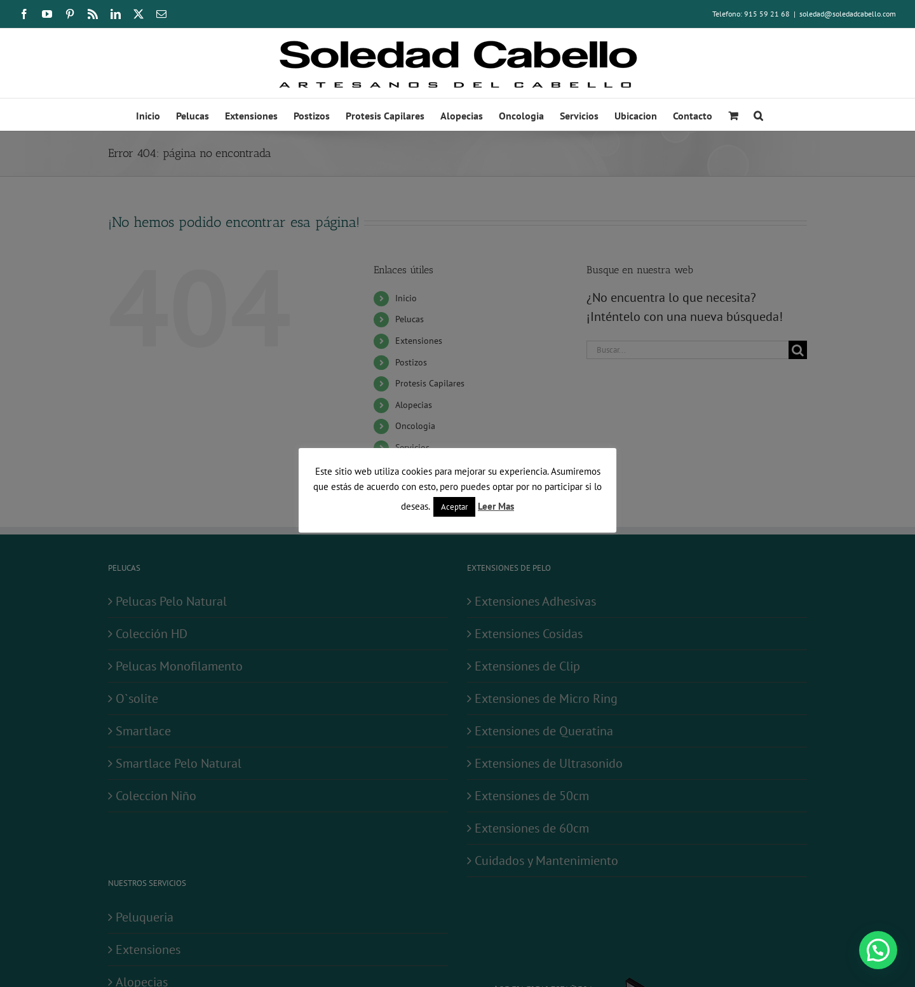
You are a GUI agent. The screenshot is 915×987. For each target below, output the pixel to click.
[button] (758, 114)
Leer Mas (496, 506)
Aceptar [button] (454, 506)
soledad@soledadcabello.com (847, 13)
